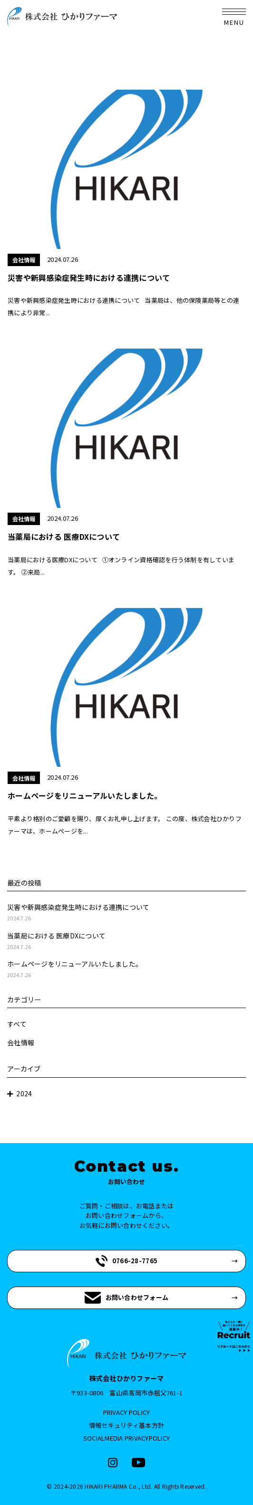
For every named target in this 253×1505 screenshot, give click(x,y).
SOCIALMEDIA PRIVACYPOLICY (126, 1438)
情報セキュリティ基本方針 (126, 1425)
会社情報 (20, 1042)
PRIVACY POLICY (126, 1412)
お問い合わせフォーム (127, 1298)
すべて (17, 1024)
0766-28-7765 (126, 1261)
